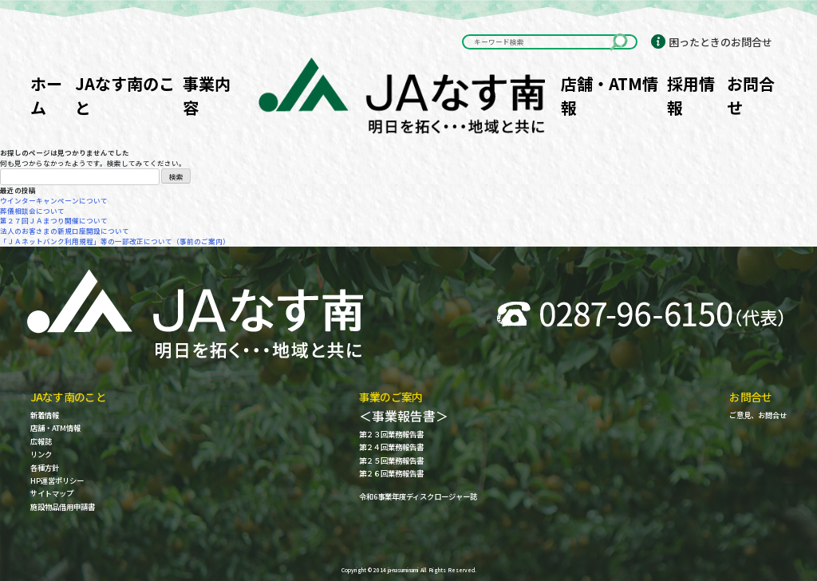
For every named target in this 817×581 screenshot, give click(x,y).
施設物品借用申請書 (62, 507)
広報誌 (41, 441)
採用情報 (691, 95)
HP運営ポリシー (57, 480)
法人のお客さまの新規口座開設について (64, 230)
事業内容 (207, 95)
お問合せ (751, 95)
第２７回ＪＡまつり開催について (54, 220)
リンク (41, 454)
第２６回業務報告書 (391, 473)
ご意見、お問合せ (758, 415)
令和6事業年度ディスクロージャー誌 (418, 496)
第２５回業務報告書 (391, 460)
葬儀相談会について (32, 210)
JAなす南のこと (125, 95)
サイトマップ (51, 493)
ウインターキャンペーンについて (54, 200)
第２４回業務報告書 (391, 447)
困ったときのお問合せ (720, 41)
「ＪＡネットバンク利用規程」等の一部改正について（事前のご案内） (115, 241)
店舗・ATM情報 (609, 95)
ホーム (46, 95)
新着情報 (44, 415)
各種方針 (44, 468)
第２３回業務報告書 (391, 434)
